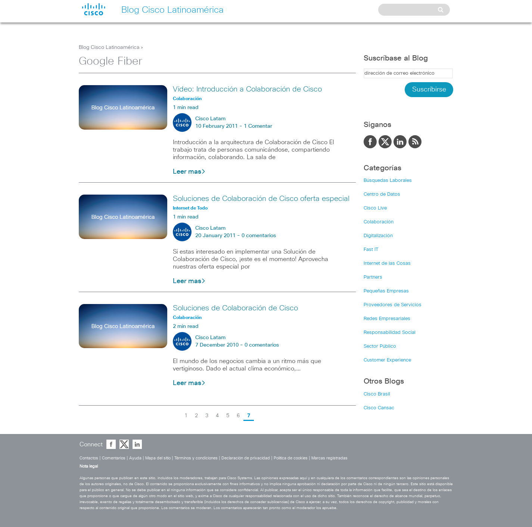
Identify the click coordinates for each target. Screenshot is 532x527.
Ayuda (135, 458)
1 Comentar (258, 126)
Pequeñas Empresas (386, 291)
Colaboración (378, 222)
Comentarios (113, 458)
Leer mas (189, 171)
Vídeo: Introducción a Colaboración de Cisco (247, 89)
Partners (373, 277)
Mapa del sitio (158, 458)
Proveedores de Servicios (392, 305)
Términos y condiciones (196, 458)
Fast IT (371, 249)
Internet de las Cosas (387, 263)
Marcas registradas (329, 458)
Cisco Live (375, 208)
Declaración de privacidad (245, 458)
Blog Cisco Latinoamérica (109, 47)
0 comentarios (259, 235)
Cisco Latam (210, 118)
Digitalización (378, 235)
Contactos (89, 458)
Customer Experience (387, 360)
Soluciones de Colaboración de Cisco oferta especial (261, 198)
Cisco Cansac (379, 408)
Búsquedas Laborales (388, 180)
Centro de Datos (382, 194)
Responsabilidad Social (390, 332)
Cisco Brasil (377, 394)
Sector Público (380, 346)
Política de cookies (291, 458)
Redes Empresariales (387, 318)
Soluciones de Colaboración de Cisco (235, 308)
